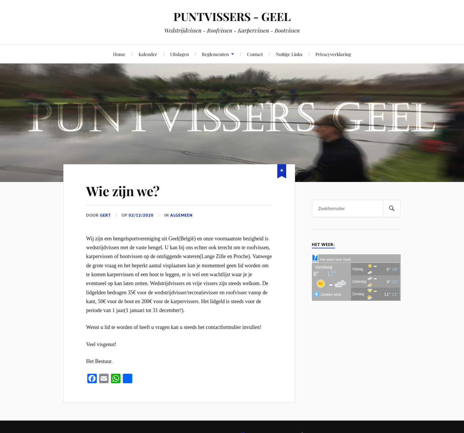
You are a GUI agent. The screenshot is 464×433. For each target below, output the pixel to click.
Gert (105, 215)
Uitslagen (179, 54)
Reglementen (215, 54)
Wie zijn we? (123, 190)
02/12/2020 (141, 215)
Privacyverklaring (333, 54)
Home (119, 54)
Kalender (147, 54)
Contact (255, 54)
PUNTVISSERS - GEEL (232, 16)
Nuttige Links (289, 54)
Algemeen (181, 215)
